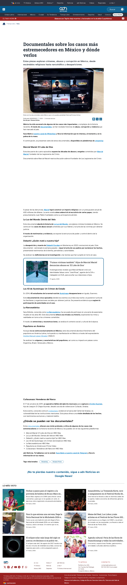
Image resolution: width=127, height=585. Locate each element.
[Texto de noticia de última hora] (69, 18)
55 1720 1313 (105, 567)
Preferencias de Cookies (84, 575)
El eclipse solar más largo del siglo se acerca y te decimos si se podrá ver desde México (43, 539)
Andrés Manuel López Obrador (35, 336)
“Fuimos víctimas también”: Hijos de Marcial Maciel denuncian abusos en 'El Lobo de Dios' (73, 264)
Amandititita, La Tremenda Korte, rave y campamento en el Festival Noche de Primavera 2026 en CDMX (105, 492)
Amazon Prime (57, 461)
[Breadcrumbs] (5, 23)
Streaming (44, 461)
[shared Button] (100, 119)
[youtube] (15, 568)
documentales (33, 426)
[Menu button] (11, 9)
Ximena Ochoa (35, 120)
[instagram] (8, 568)
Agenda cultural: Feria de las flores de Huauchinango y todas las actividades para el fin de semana (105, 539)
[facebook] (22, 568)
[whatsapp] (26, 568)
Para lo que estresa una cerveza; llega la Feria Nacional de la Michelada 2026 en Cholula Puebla (44, 515)
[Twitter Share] (97, 119)
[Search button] (122, 9)
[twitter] (4, 568)
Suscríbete (118, 15)
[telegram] (19, 568)
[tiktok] (12, 568)
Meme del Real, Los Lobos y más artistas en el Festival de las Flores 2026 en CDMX (106, 515)
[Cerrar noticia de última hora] (123, 18)
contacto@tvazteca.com (108, 565)
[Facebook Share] (93, 119)
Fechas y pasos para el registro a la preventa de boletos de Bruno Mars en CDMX (43, 492)
